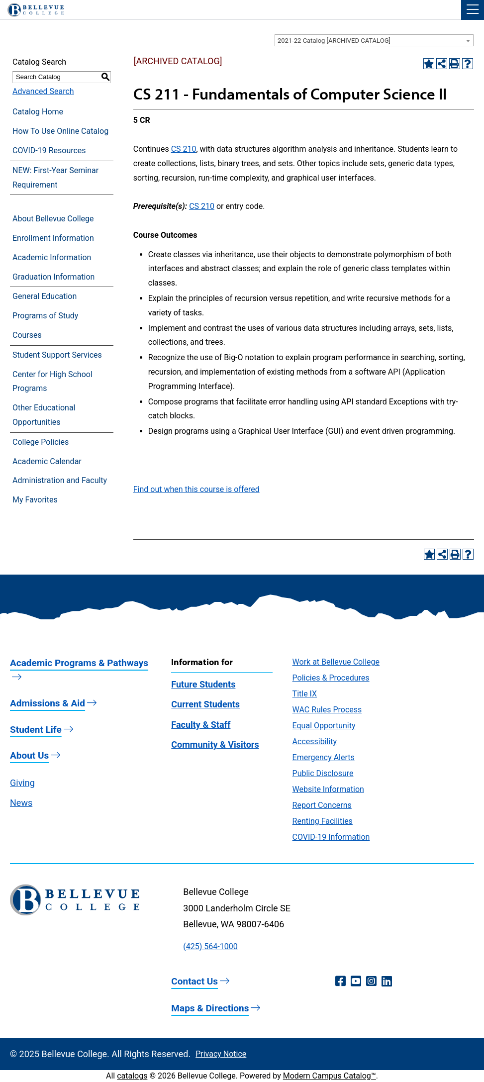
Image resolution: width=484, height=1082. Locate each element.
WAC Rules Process (327, 709)
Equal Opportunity (324, 725)
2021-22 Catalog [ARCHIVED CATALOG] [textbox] (334, 40)
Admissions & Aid (47, 703)
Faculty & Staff (200, 724)
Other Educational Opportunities (43, 415)
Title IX (304, 693)
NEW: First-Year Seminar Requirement (55, 178)
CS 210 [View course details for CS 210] (183, 149)
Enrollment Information (53, 238)
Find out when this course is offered (196, 489)
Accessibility (314, 741)
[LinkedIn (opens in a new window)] (387, 981)
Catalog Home (37, 111)
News (21, 802)
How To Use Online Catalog (60, 131)
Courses (27, 335)
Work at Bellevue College (336, 662)
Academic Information (51, 257)
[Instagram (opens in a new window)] (371, 981)
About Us (29, 755)
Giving (22, 783)
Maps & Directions (210, 1008)
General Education (44, 296)
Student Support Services (57, 355)
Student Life (36, 729)
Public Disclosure (323, 773)
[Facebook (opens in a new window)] (340, 981)
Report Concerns (322, 805)
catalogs (132, 1076)
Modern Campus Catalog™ (329, 1076)
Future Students (203, 684)
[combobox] (374, 40)
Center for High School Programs (52, 381)
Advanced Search (43, 91)
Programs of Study (45, 315)
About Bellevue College (53, 218)
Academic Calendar (47, 461)
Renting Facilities (322, 821)
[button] (472, 10)
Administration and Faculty (59, 480)
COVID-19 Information (331, 837)
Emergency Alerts (323, 757)
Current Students (205, 704)
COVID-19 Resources (49, 150)
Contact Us (194, 981)
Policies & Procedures (331, 678)
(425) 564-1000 (210, 946)
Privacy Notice (220, 1054)
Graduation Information (53, 277)
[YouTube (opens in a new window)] (356, 981)
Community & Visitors (215, 744)
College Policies (40, 442)
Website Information (328, 789)
